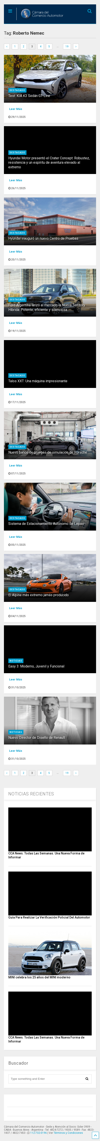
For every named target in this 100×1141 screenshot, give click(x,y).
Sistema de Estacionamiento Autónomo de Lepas (46, 524)
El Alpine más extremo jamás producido (38, 595)
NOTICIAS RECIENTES (31, 794)
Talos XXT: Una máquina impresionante (37, 381)
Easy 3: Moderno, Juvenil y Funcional (36, 666)
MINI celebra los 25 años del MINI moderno (39, 977)
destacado (17, 90)
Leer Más (15, 109)
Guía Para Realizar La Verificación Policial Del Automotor (49, 917)
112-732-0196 (38, 1132)
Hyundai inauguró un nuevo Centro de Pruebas (43, 238)
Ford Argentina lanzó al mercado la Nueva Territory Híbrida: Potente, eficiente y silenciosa (46, 307)
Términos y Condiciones (68, 1132)
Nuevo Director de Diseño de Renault (36, 738)
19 (66, 46)
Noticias (16, 661)
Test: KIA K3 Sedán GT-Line (29, 96)
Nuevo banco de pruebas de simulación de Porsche (47, 452)
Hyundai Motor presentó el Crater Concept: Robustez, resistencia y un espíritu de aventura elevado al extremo (49, 162)
